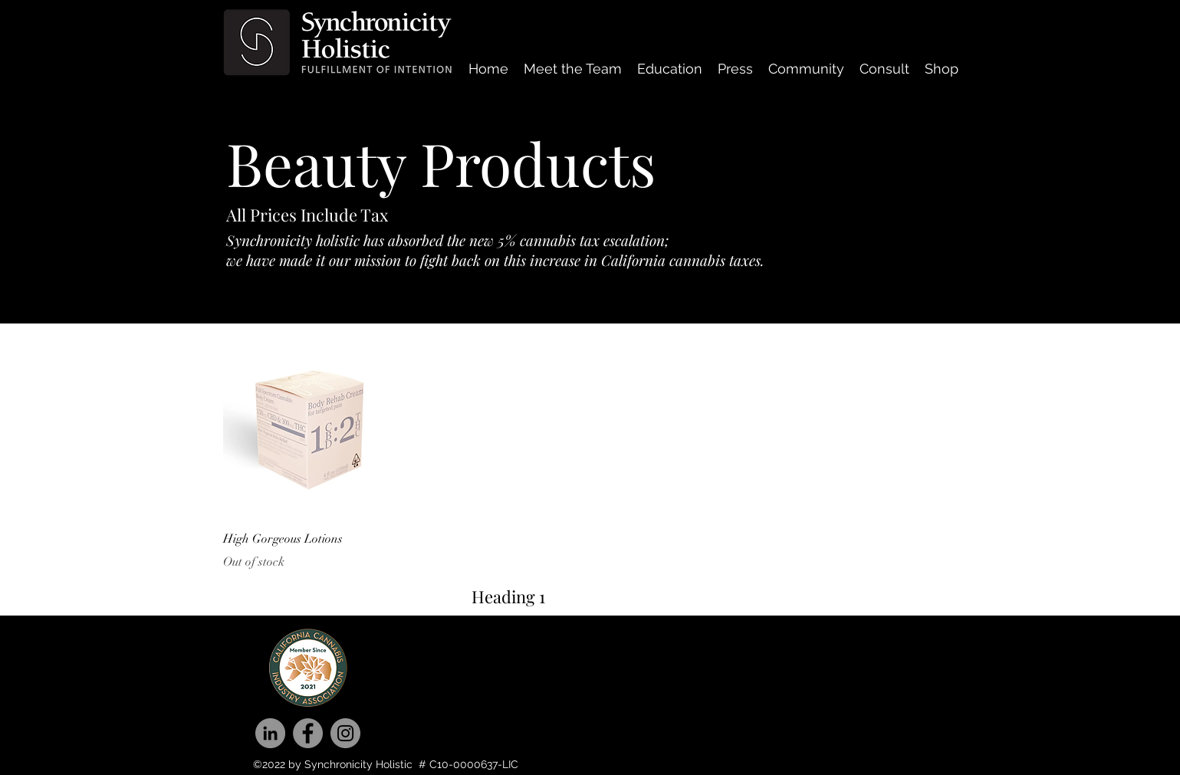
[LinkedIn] (270, 733)
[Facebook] (308, 733)
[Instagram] (345, 733)
